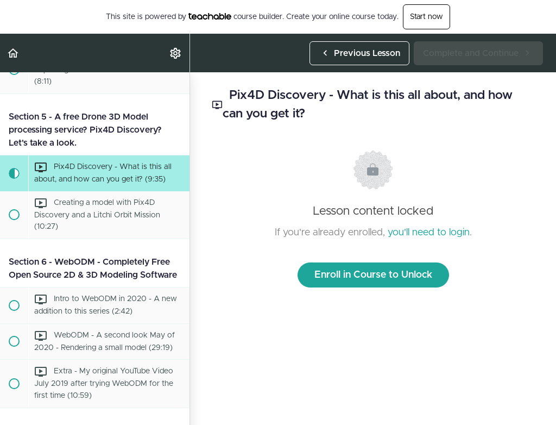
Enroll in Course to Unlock (373, 275)
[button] (13, 53)
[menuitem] (175, 53)
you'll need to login (429, 233)
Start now (426, 17)
